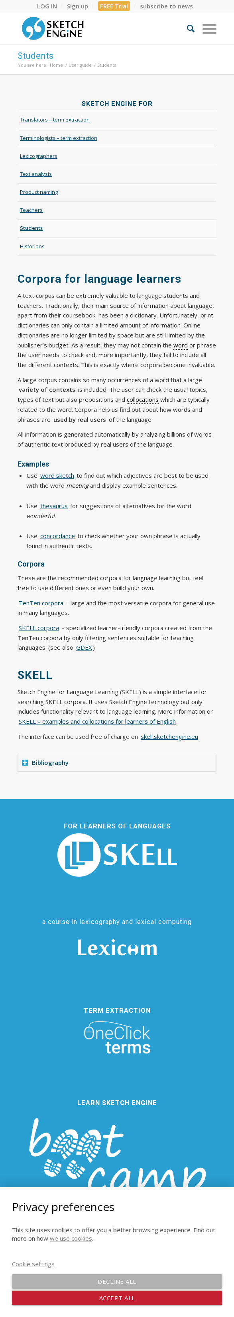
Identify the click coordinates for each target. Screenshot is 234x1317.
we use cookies (71, 1238)
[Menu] (205, 28)
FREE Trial (114, 6)
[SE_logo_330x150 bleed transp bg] (97, 28)
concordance (57, 536)
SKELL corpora (39, 628)
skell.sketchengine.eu (169, 736)
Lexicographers (38, 156)
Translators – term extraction (55, 119)
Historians (32, 246)
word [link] (180, 345)
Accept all (117, 1298)
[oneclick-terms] (117, 1038)
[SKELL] (117, 855)
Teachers (31, 210)
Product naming (39, 192)
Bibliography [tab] (45, 762)
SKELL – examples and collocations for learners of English (97, 721)
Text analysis (36, 174)
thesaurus (54, 506)
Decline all (117, 1281)
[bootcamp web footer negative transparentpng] (117, 1166)
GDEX (84, 647)
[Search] (187, 28)
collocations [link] (143, 399)
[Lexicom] (117, 947)
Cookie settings (33, 1264)
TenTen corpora (41, 603)
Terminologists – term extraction (58, 138)
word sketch (57, 475)
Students (35, 56)
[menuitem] (47, 6)
